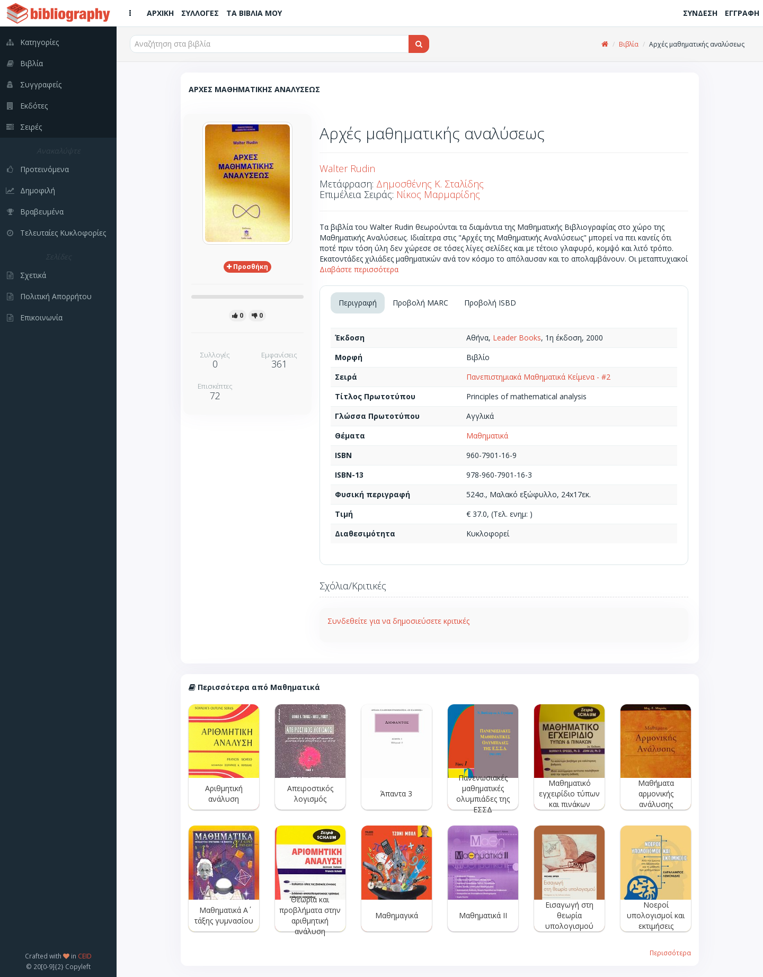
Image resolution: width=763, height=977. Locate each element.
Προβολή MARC (420, 303)
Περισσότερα (670, 952)
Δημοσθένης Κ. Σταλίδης (430, 183)
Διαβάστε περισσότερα (359, 269)
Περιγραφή (358, 303)
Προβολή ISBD (490, 303)
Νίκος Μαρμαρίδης (438, 194)
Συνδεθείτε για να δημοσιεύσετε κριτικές (398, 621)
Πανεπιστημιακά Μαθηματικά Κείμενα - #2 (538, 377)
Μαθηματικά (487, 436)
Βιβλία (628, 44)
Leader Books (517, 338)
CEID (85, 956)
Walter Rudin (347, 168)
